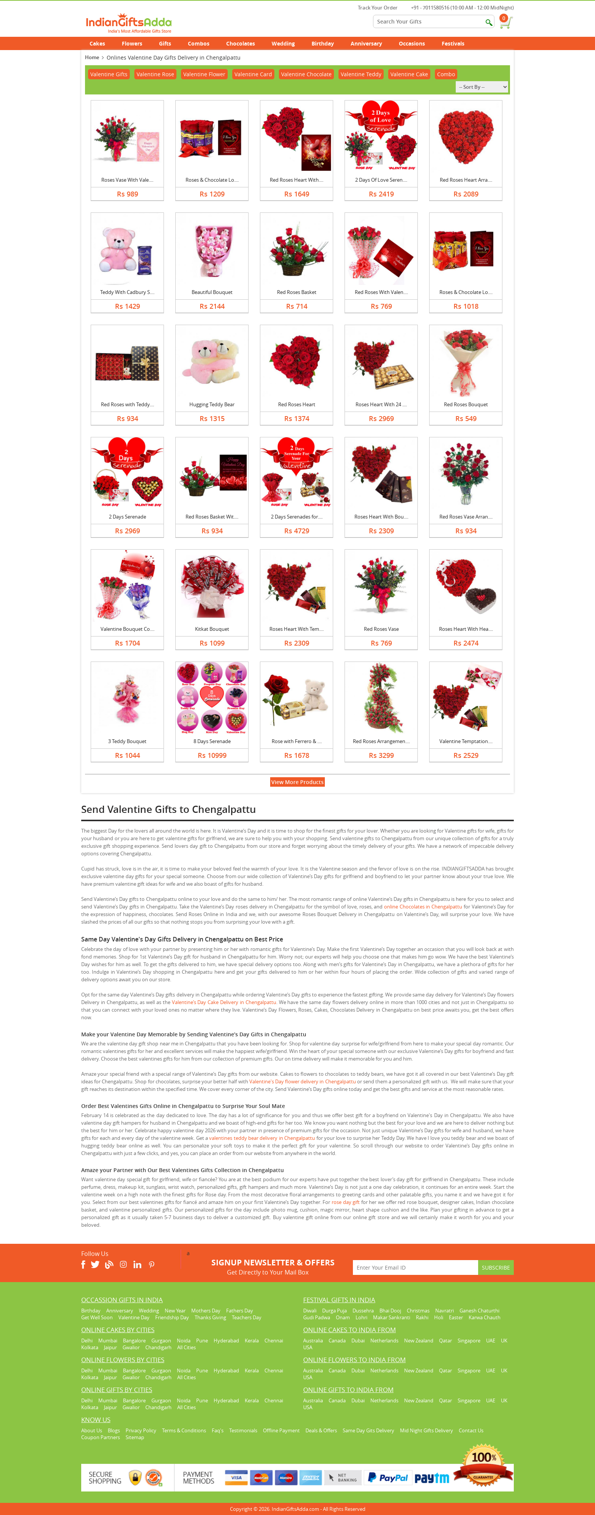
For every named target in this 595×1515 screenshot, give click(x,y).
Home (92, 57)
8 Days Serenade (212, 741)
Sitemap (135, 1437)
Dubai (358, 1340)
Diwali (309, 1310)
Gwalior (131, 1347)
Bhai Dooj (390, 1310)
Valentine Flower (204, 74)
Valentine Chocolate (306, 74)
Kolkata (89, 1347)
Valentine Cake (409, 74)
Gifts (169, 43)
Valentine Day (134, 1317)
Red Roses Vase (381, 628)
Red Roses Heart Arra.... (466, 179)
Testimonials (243, 1430)
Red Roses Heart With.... (296, 179)
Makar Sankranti (391, 1317)
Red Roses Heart (296, 404)
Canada (337, 1340)
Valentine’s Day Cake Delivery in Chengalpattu (224, 1002)
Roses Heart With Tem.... (296, 628)
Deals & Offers (321, 1430)
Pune (202, 1340)
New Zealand (418, 1340)
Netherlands (384, 1340)
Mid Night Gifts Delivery (426, 1430)
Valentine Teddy (361, 74)
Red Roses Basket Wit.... (212, 516)
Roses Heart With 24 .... (381, 404)
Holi (438, 1317)
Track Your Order (374, 7)
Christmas (418, 1310)
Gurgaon (161, 1340)
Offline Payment (281, 1430)
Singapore (469, 1340)
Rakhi (422, 1317)
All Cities (186, 1347)
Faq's (218, 1430)
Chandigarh (158, 1347)
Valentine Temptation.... (466, 741)
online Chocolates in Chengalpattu (423, 906)
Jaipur (110, 1347)
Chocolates (240, 43)
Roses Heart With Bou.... (381, 516)
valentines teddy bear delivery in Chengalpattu (262, 1138)
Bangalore (134, 1340)
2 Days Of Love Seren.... (381, 179)
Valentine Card (253, 74)
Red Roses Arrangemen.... (381, 741)
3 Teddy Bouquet (127, 741)
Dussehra (363, 1310)
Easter (456, 1317)
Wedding (287, 43)
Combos (198, 43)
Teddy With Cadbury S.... (127, 292)
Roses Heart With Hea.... (466, 628)
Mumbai (107, 1340)
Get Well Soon (97, 1317)
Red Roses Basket (296, 292)
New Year (175, 1310)
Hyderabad (226, 1340)
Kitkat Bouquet (212, 628)
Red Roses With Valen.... (381, 292)
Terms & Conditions (184, 1430)
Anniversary (370, 43)
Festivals (457, 43)
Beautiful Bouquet (212, 292)
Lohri (361, 1317)
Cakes (101, 43)
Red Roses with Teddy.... (127, 404)
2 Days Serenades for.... (297, 516)
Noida (183, 1340)
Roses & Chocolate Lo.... (212, 179)
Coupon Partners (100, 1437)
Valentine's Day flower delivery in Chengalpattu (302, 1081)
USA (307, 1347)
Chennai (273, 1340)
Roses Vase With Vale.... (127, 179)
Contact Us (471, 1430)
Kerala (252, 1340)
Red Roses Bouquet (466, 404)
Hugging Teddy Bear (212, 404)
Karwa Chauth (485, 1317)
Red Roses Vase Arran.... (466, 516)
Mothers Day (205, 1310)
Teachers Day (246, 1317)
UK (504, 1340)
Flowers (136, 43)
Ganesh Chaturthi (479, 1310)
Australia (313, 1340)
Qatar (445, 1340)
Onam (343, 1317)
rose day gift (346, 1202)
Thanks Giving (210, 1317)
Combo (446, 74)
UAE (490, 1340)
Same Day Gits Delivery (368, 1430)
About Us (91, 1430)
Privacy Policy (141, 1430)
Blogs (114, 1430)
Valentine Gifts (109, 74)
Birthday (327, 43)
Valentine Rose (155, 74)
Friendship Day (172, 1317)
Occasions (416, 43)
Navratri (444, 1310)
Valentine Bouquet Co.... (127, 628)
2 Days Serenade (127, 516)
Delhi (87, 1340)
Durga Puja (334, 1310)
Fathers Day (239, 1310)
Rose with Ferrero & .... (297, 741)
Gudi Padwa (316, 1317)
